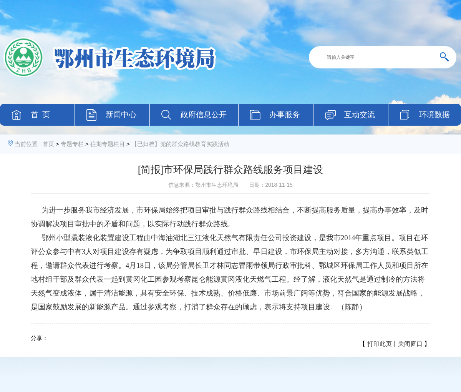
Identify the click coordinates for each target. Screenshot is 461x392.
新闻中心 (121, 114)
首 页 (40, 114)
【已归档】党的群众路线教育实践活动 (180, 144)
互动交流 (359, 114)
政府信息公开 (204, 114)
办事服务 (284, 114)
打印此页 (379, 344)
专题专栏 (72, 144)
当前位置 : (28, 144)
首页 (48, 144)
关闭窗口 (410, 344)
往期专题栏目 (107, 144)
